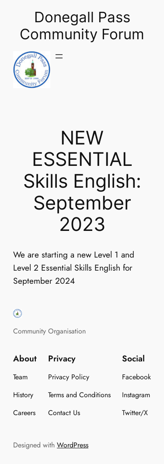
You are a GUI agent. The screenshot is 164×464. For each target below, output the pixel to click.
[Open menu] (59, 56)
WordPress (72, 445)
